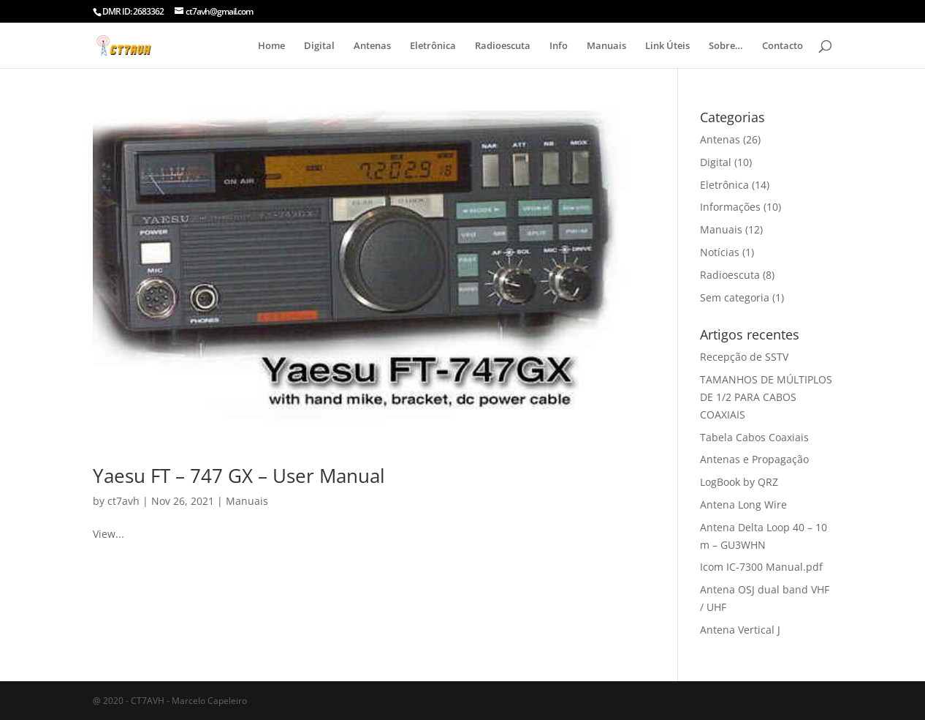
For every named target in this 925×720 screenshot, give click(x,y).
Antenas (372, 46)
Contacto (782, 46)
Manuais (606, 46)
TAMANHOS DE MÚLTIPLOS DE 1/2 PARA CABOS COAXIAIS (766, 396)
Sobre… (726, 46)
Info (558, 46)
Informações (730, 207)
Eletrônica (433, 46)
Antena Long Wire (743, 504)
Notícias (719, 252)
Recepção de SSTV (744, 357)
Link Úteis (667, 46)
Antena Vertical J (740, 630)
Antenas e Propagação (754, 459)
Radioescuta (502, 46)
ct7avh (123, 501)
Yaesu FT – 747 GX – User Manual (239, 475)
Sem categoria (734, 297)
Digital (319, 46)
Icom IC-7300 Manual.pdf (761, 567)
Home (271, 46)
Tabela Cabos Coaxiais (754, 437)
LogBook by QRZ (739, 482)
